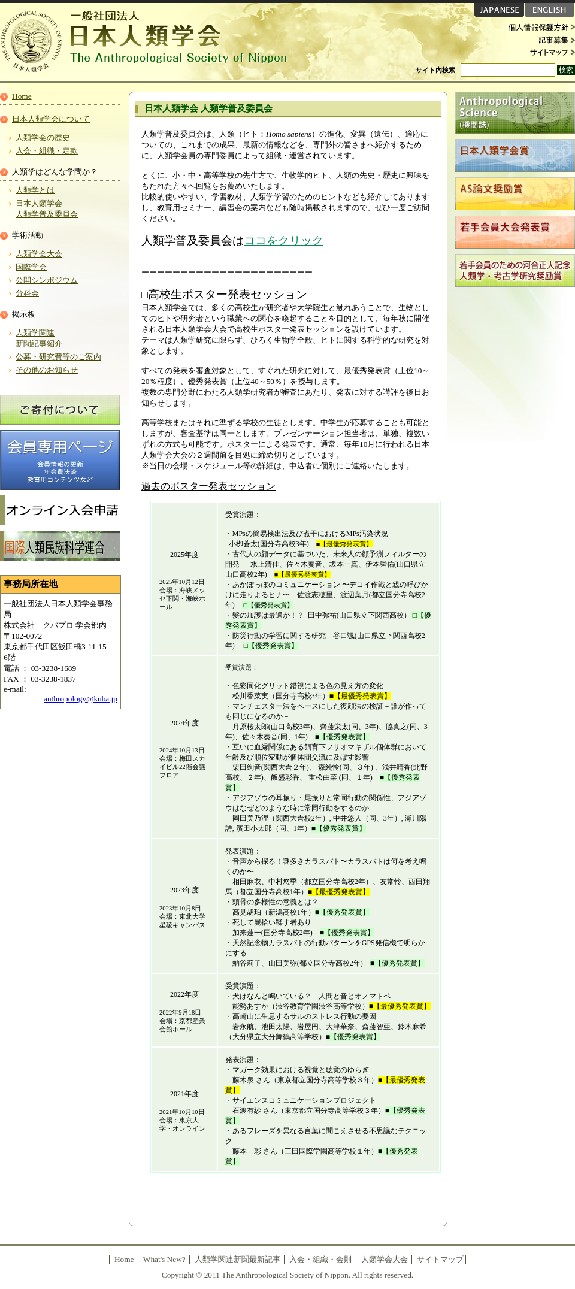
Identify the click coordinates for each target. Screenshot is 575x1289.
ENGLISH (549, 10)
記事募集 (539, 40)
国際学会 (31, 266)
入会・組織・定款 (47, 150)
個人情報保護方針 (539, 28)
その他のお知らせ (47, 369)
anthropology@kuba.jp (80, 698)
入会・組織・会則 (320, 1259)
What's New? (164, 1259)
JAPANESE (499, 10)
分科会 (27, 293)
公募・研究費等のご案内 (58, 356)
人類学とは (35, 190)
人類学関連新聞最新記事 (237, 1259)
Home (22, 96)
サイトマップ (539, 52)
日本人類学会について (51, 118)
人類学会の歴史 (43, 137)
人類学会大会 (39, 253)
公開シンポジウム (47, 280)
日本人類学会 (149, 42)
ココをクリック (283, 240)
